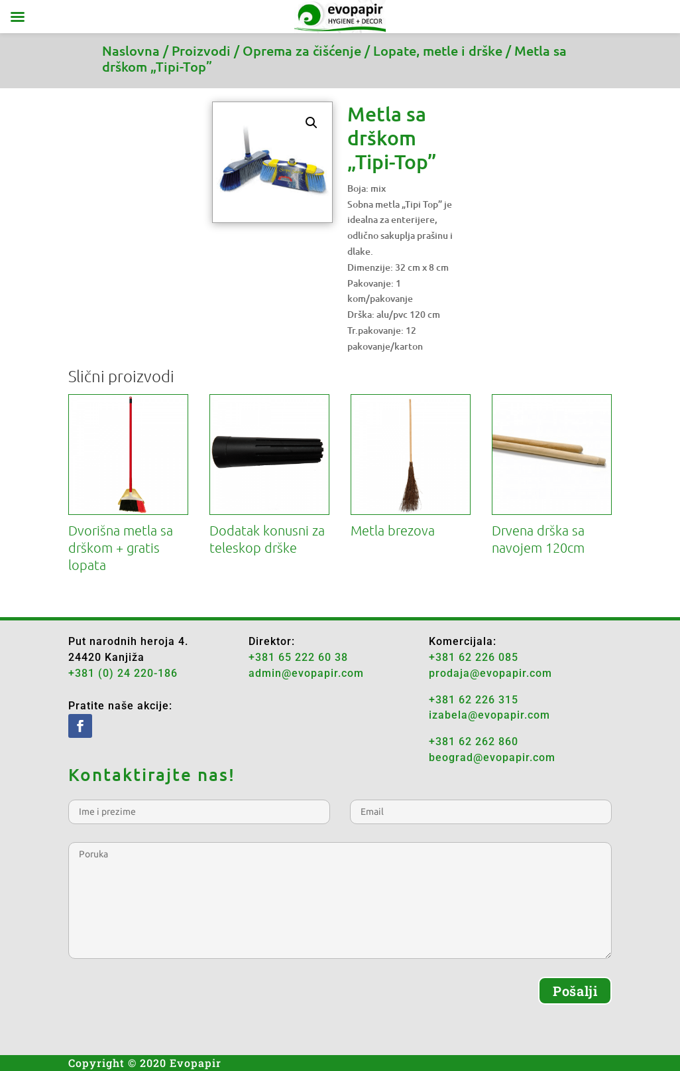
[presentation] (169, 1003)
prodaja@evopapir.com (490, 673)
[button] (311, 123)
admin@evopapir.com (306, 673)
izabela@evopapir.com (489, 715)
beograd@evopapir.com (492, 757)
